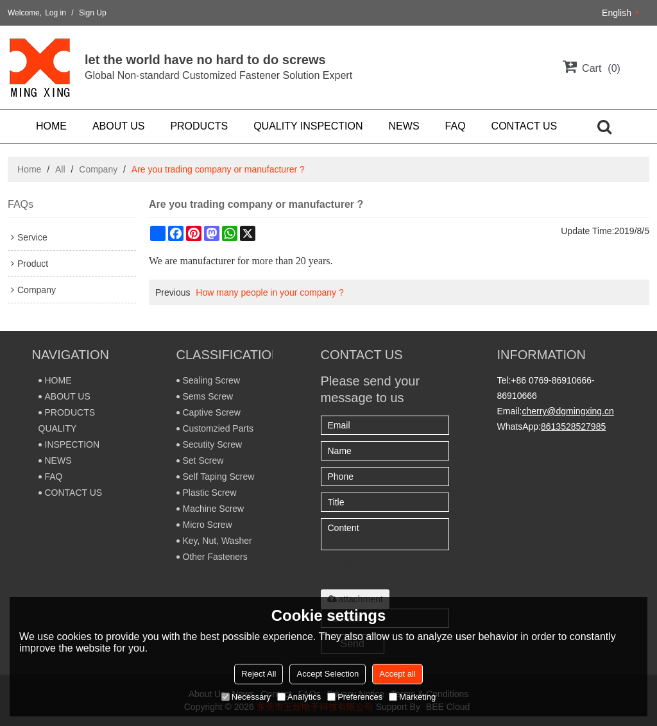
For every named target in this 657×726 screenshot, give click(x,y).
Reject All (258, 674)
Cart (601, 68)
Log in (55, 12)
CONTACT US (524, 126)
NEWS (404, 126)
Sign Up (93, 12)
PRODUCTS (199, 126)
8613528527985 (573, 426)
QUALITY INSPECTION (308, 126)
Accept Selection (327, 674)
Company (98, 169)
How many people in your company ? (269, 292)
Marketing (412, 697)
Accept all (397, 674)
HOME (51, 126)
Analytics (299, 697)
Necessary (246, 697)
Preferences (354, 697)
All (60, 169)
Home (29, 169)
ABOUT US (118, 126)
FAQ (455, 126)
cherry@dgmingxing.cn (567, 411)
